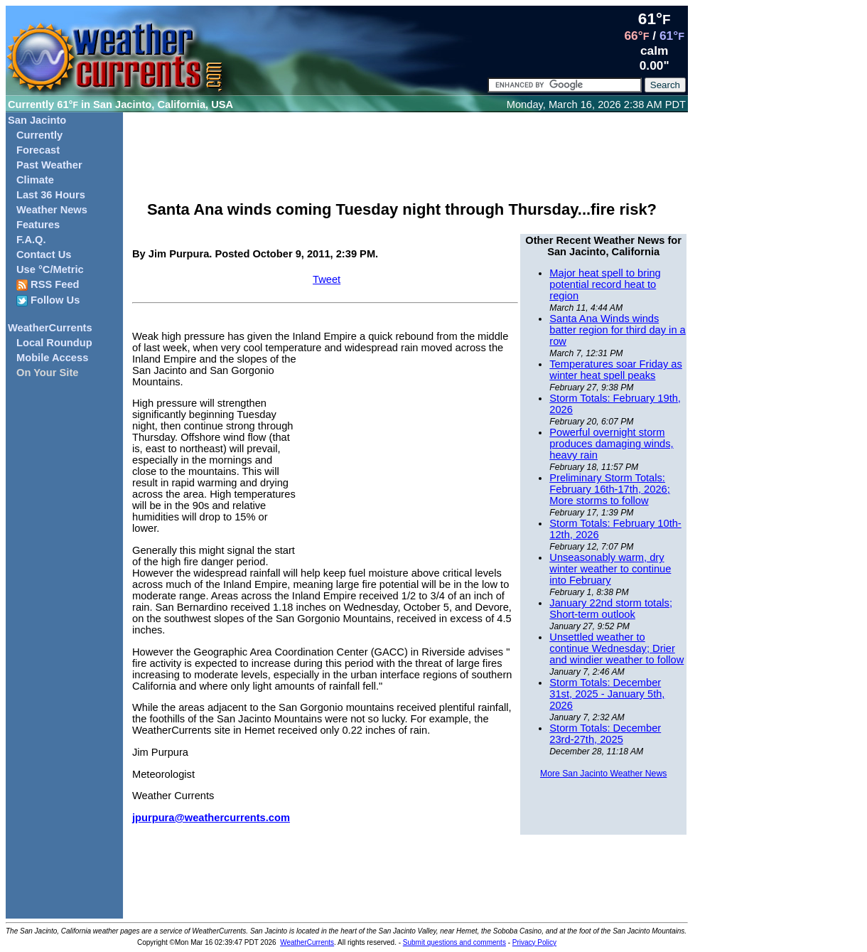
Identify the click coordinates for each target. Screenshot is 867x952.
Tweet (326, 279)
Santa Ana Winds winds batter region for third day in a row (617, 330)
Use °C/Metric (50, 269)
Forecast (38, 150)
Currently (39, 135)
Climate (35, 180)
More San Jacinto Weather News (603, 774)
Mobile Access (52, 357)
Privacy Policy (534, 942)
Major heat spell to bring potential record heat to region (604, 284)
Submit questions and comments (454, 942)
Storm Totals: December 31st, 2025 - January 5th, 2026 (606, 694)
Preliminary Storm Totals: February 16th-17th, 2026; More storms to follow (609, 489)
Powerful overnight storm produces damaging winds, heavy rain (611, 444)
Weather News (51, 209)
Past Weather (49, 165)
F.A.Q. (31, 239)
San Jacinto (37, 120)
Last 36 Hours (50, 194)
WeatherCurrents (50, 327)
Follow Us (48, 300)
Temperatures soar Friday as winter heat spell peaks (615, 369)
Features (38, 224)
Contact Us (43, 254)
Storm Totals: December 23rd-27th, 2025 (605, 733)
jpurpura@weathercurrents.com (211, 817)
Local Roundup (54, 342)
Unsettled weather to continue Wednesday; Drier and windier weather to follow (616, 648)
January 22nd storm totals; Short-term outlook (610, 608)
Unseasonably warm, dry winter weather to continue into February (610, 569)
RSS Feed (48, 285)
